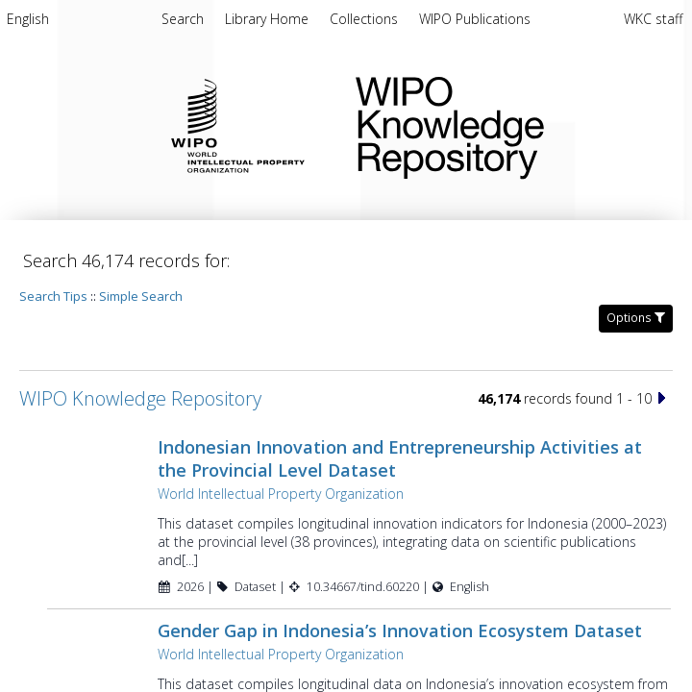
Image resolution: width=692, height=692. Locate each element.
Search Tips (53, 296)
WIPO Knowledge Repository (508, 124)
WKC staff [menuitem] (653, 19)
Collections (366, 19)
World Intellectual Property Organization (281, 493)
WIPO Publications (475, 19)
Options (635, 317)
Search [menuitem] (182, 19)
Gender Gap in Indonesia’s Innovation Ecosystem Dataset (400, 630)
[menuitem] (28, 22)
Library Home (268, 19)
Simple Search (141, 296)
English (28, 19)
